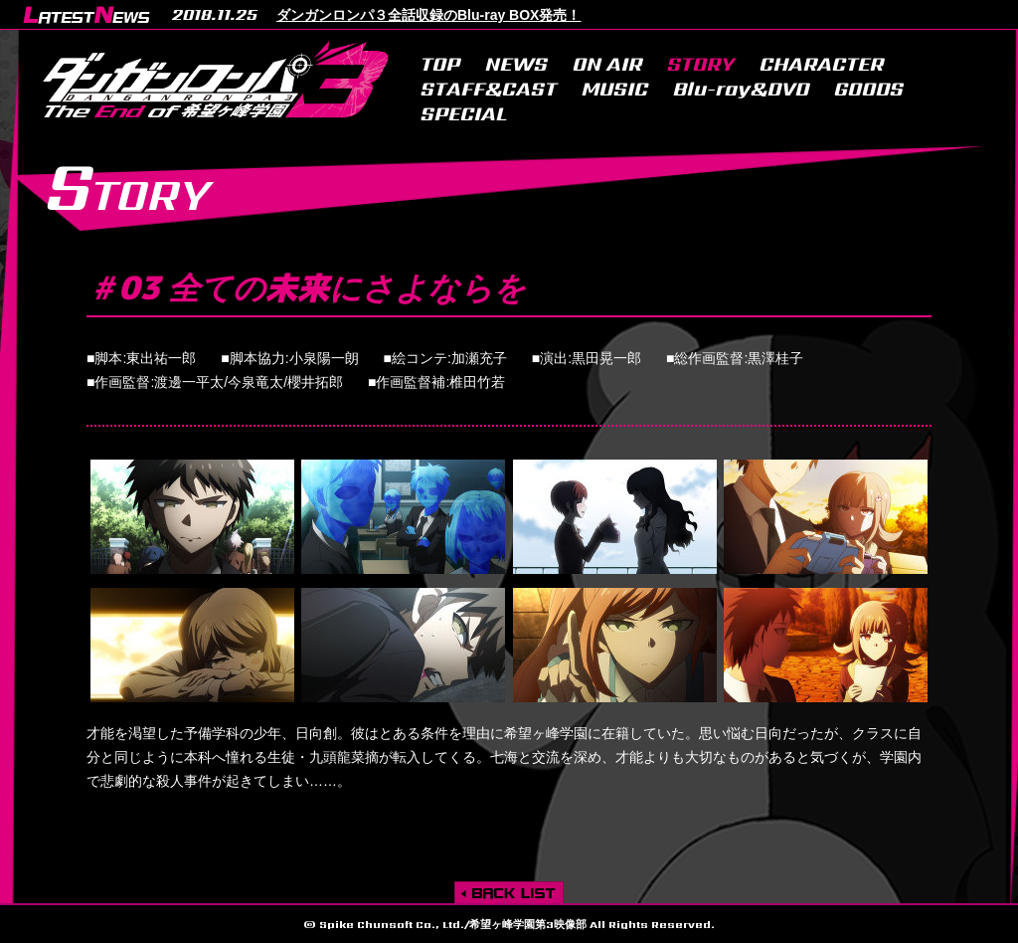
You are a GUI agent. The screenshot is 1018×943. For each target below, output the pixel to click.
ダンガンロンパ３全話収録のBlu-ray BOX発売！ (428, 15)
